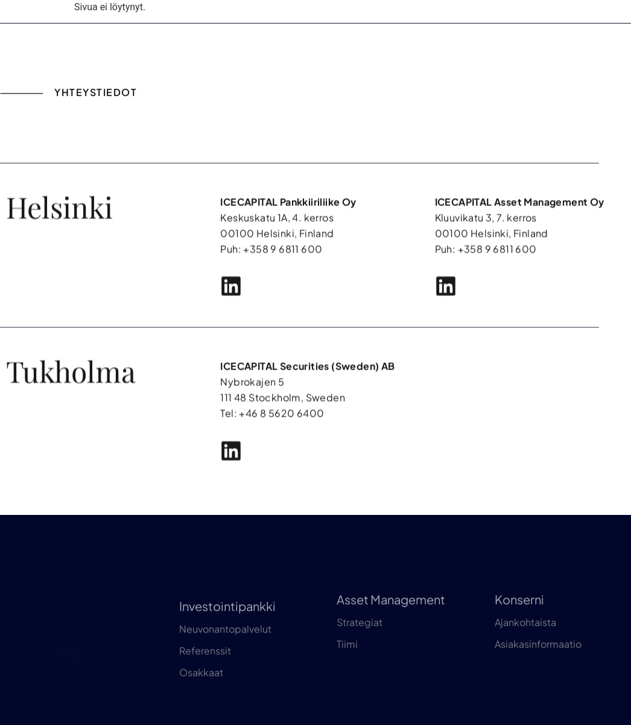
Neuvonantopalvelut (225, 677)
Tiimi (347, 681)
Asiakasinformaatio (538, 681)
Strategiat (359, 660)
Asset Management (391, 637)
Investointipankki (227, 654)
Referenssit (205, 698)
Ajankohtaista (525, 660)
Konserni (519, 637)
